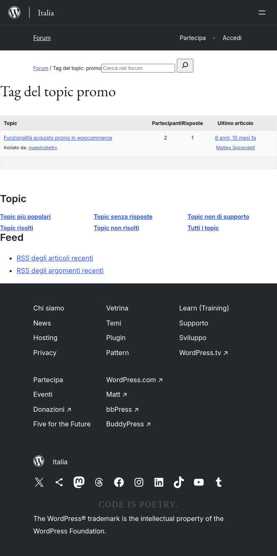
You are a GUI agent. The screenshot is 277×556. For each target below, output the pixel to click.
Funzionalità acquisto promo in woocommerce (58, 138)
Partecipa (48, 380)
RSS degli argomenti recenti (60, 270)
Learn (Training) (204, 308)
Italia (60, 462)
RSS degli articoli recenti (55, 258)
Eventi (42, 394)
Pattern (117, 352)
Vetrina (117, 308)
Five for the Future (62, 424)
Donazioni (52, 409)
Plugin (116, 337)
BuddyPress (128, 424)
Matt (116, 394)
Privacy (45, 352)
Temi (113, 323)
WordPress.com (134, 380)
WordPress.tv (203, 352)
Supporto (193, 323)
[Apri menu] (263, 12)
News (42, 323)
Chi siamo (48, 308)
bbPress (122, 409)
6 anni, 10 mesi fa (235, 138)
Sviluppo (193, 337)
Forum (42, 37)
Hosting (45, 337)
